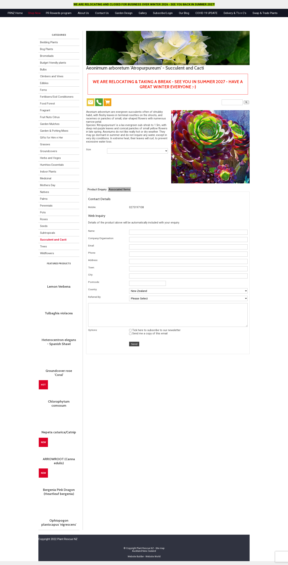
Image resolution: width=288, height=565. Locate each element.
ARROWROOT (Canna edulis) (59, 461)
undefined (188, 291)
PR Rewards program (58, 13)
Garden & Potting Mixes (54, 130)
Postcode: (94, 281)
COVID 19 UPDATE (206, 13)
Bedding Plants (49, 42)
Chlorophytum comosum (59, 403)
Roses (44, 219)
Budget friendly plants (53, 62)
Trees (43, 246)
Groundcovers (48, 151)
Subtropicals (47, 232)
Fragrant (45, 110)
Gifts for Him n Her (51, 137)
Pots (43, 212)
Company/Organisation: (101, 238)
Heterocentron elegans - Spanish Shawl (59, 342)
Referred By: (94, 296)
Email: (91, 245)
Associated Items (119, 189)
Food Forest (47, 103)
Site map (160, 548)
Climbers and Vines (51, 76)
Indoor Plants (48, 171)
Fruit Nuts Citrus (50, 117)
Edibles (44, 83)
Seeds (44, 226)
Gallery (143, 13)
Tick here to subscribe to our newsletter (155, 334)
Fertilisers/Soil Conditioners (56, 96)
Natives (44, 192)
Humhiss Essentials (52, 164)
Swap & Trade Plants (265, 13)
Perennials (46, 205)
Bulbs (43, 69)
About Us (83, 13)
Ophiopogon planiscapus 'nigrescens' (58, 522)
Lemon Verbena (59, 287)
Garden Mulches (50, 124)
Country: (92, 289)
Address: (93, 260)
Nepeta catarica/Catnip (59, 432)
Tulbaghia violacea (59, 313)
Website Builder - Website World (144, 556)
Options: (92, 333)
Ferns (43, 90)
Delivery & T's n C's (235, 13)
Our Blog (184, 13)
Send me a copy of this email (148, 337)
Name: (91, 230)
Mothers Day (47, 185)
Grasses (45, 144)
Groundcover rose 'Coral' (59, 373)
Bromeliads (47, 56)
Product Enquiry (97, 189)
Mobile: (92, 207)
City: (90, 274)
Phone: (92, 252)
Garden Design (123, 13)
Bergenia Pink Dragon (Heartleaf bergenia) (59, 492)
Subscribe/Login (163, 13)
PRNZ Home (15, 13)
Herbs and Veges (50, 158)
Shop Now (34, 13)
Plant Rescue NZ (145, 548)
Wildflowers (47, 253)
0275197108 (136, 207)
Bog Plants (46, 49)
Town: (91, 267)
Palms (44, 198)
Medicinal (45, 178)
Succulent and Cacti (53, 239)
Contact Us (102, 13)
